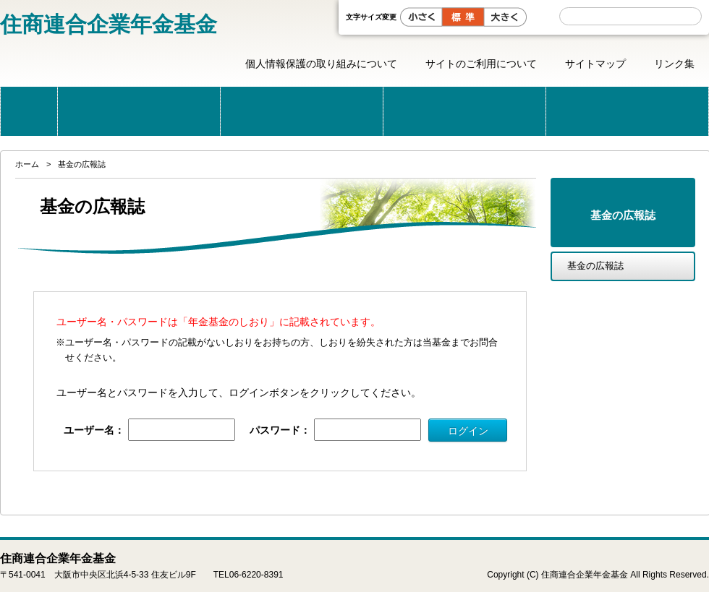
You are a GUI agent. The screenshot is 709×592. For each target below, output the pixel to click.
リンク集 (674, 63)
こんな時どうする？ (464, 111)
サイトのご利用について (481, 63)
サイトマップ (595, 63)
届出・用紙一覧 (627, 111)
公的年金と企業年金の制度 (302, 111)
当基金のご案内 (139, 111)
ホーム (29, 111)
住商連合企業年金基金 (108, 24)
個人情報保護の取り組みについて (321, 63)
